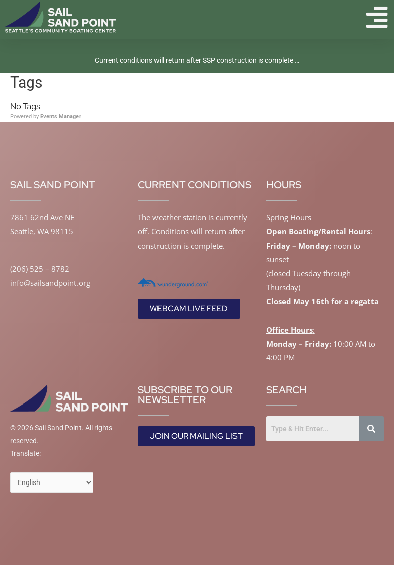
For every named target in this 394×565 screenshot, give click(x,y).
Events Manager (60, 116)
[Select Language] (51, 482)
